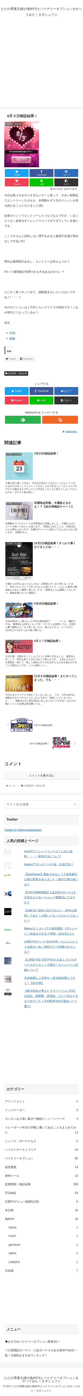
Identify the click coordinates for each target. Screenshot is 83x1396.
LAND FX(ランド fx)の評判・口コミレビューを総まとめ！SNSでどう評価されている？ (51, 946)
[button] (75, 804)
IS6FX (43, 1253)
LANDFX (43, 1262)
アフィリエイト (41, 1101)
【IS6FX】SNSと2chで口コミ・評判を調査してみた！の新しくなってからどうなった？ (51, 915)
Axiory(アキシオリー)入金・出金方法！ (49, 864)
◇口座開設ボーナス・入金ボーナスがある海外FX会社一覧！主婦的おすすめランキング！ (41, 1353)
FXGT (43, 1236)
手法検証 (41, 1193)
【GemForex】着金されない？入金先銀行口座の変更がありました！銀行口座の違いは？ (51, 879)
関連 (12, 338)
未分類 (41, 1210)
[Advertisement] (41, 66)
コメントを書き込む (41, 775)
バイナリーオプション (41, 1158)
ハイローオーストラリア (41, 1149)
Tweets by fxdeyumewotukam (23, 829)
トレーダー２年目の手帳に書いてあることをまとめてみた (41, 1130)
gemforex (43, 1245)
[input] (41, 804)
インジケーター (41, 1110)
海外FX (41, 1219)
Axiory (43, 1227)
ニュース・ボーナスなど (41, 1141)
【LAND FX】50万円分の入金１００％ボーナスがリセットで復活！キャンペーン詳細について (51, 964)
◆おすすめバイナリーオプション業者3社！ (33, 1341)
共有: (12, 332)
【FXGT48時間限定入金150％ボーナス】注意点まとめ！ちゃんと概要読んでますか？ (50, 897)
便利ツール (41, 1175)
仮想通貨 (41, 1167)
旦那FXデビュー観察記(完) (41, 1201)
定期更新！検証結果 (16, 373)
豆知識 (41, 1270)
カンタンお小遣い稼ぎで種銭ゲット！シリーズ (41, 1119)
